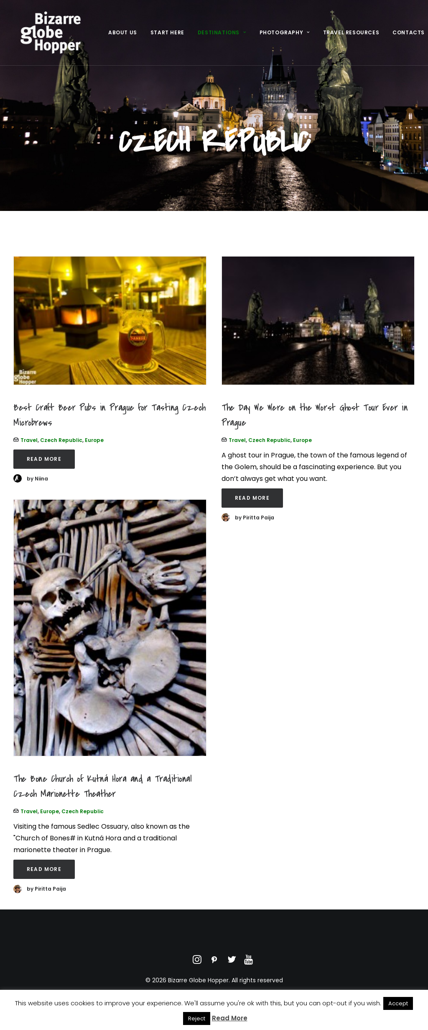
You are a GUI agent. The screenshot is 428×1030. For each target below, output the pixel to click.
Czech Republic (61, 440)
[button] (110, 321)
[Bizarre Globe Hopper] (49, 36)
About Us (122, 36)
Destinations (222, 36)
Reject (196, 1018)
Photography (285, 36)
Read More (44, 458)
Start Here (167, 36)
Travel (29, 440)
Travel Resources (351, 36)
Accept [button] (398, 1003)
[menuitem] (122, 36)
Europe (94, 440)
